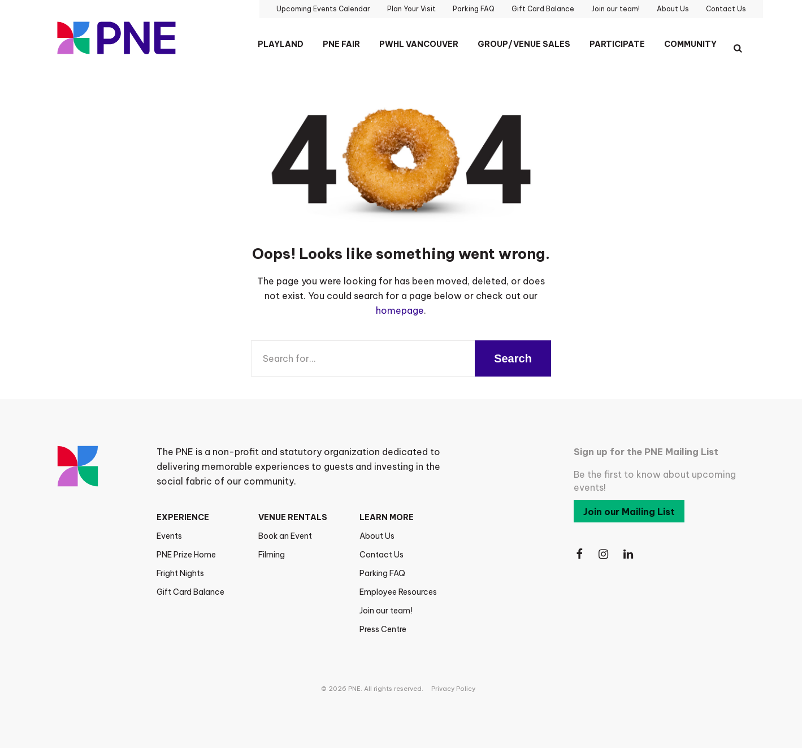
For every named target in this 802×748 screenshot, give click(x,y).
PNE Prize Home (186, 555)
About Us (377, 536)
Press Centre (382, 629)
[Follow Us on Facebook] (579, 554)
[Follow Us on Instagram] (604, 554)
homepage (400, 310)
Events (169, 536)
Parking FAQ (382, 573)
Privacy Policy (453, 689)
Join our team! (386, 611)
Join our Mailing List (629, 511)
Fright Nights (180, 573)
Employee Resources (398, 592)
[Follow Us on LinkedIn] (629, 554)
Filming (271, 555)
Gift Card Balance (190, 592)
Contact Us (381, 555)
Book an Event (285, 536)
